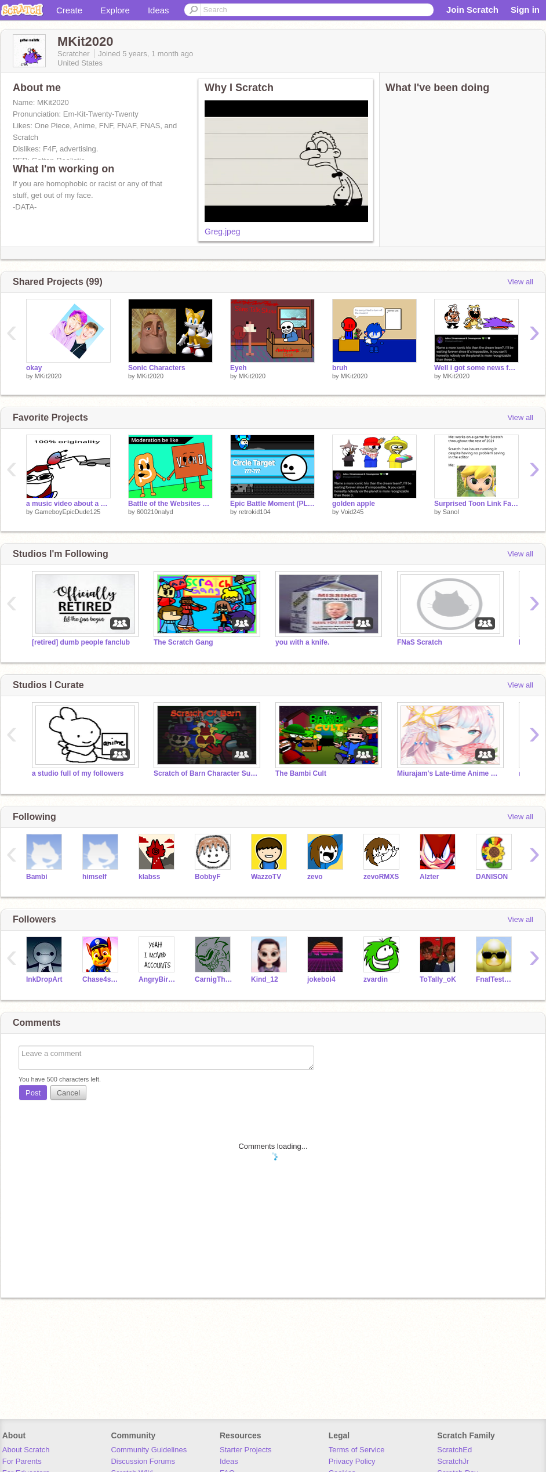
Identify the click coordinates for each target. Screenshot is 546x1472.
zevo (315, 877)
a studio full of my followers (77, 773)
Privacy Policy (352, 1461)
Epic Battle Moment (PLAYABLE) (272, 504)
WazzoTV (266, 877)
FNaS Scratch (419, 642)
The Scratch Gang (183, 642)
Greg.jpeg (222, 231)
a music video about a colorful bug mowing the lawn (68, 504)
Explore (115, 10)
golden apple (353, 504)
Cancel (68, 1092)
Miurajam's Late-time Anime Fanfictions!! (449, 773)
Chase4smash (101, 979)
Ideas (158, 10)
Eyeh (238, 368)
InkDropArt (44, 979)
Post (33, 1092)
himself (94, 877)
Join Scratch (472, 10)
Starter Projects (246, 1449)
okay (34, 368)
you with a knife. (302, 642)
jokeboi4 (321, 979)
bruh (340, 368)
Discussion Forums (143, 1461)
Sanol (451, 511)
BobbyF (208, 877)
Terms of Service (357, 1449)
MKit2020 (48, 375)
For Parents (22, 1461)
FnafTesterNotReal (495, 979)
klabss (149, 877)
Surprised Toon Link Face (476, 504)
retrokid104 (255, 511)
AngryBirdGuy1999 (158, 979)
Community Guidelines (149, 1449)
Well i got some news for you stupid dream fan (476, 368)
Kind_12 (264, 979)
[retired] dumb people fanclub (81, 642)
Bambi (37, 877)
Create (69, 10)
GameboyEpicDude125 (68, 511)
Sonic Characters (156, 368)
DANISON (492, 877)
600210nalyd (155, 511)
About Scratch (26, 1449)
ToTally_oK (438, 979)
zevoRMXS (381, 877)
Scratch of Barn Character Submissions (206, 773)
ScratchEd (454, 1449)
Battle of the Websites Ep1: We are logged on (170, 504)
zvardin (375, 979)
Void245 (352, 511)
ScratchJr (453, 1461)
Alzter (429, 877)
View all (520, 281)
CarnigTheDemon (214, 979)
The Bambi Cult (300, 773)
